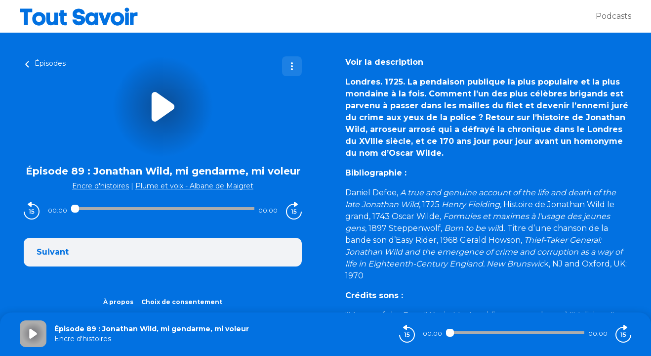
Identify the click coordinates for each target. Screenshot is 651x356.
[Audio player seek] (163, 209)
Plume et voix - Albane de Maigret (194, 185)
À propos (118, 302)
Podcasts (613, 16)
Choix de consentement (181, 302)
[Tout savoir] (308, 16)
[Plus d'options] (292, 66)
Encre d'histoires (100, 185)
